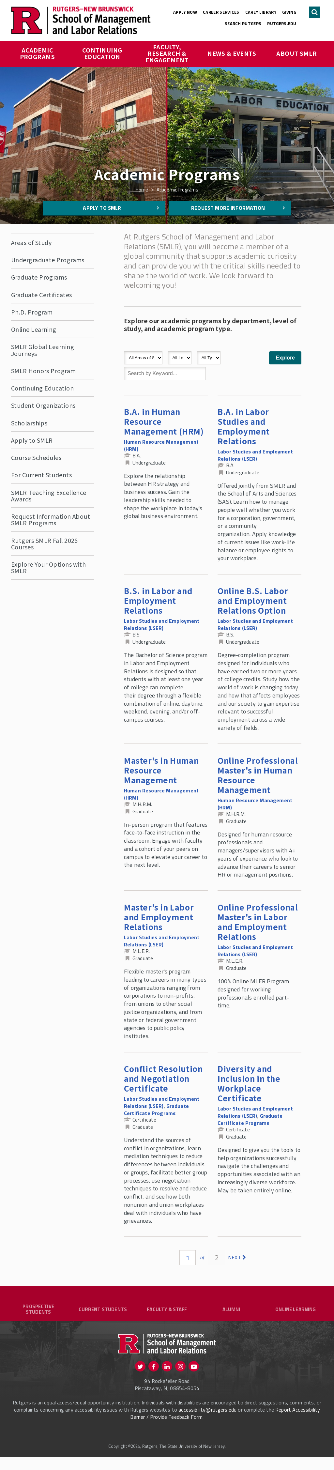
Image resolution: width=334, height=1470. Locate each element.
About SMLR (296, 53)
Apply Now (185, 12)
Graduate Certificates (41, 294)
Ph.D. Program (32, 312)
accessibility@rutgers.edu (207, 1423)
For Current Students (41, 474)
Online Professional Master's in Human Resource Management (258, 775)
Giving (289, 12)
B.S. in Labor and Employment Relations (158, 600)
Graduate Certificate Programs (156, 1109)
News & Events (231, 53)
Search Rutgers (243, 23)
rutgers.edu (281, 23)
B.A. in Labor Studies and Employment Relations (244, 426)
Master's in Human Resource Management (161, 770)
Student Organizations (43, 405)
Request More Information (228, 208)
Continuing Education (103, 53)
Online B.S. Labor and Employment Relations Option (253, 600)
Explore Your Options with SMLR (48, 567)
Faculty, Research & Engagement (167, 53)
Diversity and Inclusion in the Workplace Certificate (249, 1083)
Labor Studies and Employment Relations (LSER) (255, 455)
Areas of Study (31, 242)
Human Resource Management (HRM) (161, 445)
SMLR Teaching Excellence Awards (48, 495)
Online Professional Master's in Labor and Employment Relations (258, 921)
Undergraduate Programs (47, 259)
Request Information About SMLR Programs (50, 519)
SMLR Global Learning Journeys (42, 349)
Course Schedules (36, 457)
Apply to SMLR (102, 208)
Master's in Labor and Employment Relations (159, 916)
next (234, 1257)
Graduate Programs (39, 277)
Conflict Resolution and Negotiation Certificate (163, 1078)
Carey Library (260, 12)
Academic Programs (37, 53)
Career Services (221, 12)
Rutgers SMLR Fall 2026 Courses (44, 543)
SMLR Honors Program (43, 370)
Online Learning (33, 329)
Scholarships (29, 423)
